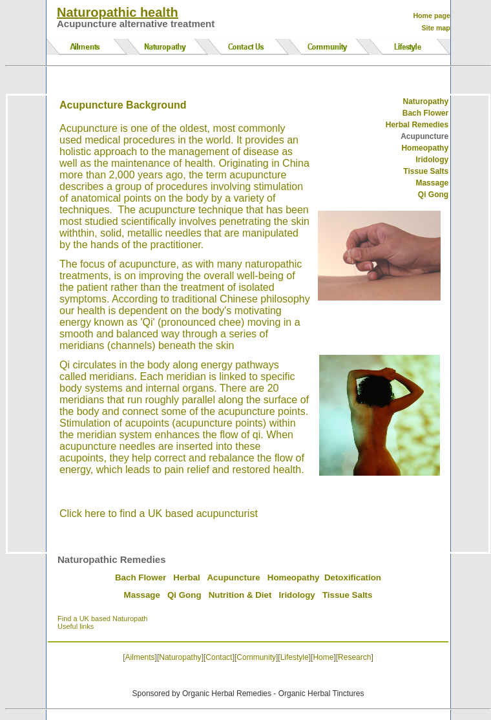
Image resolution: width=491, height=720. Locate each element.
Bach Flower (140, 577)
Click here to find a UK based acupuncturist (158, 513)
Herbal (186, 577)
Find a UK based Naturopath (102, 618)
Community (256, 657)
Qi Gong (184, 595)
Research (354, 657)
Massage (142, 595)
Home (323, 657)
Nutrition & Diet (240, 595)
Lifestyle (294, 657)
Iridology (297, 595)
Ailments (140, 657)
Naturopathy (425, 101)
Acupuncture (233, 577)
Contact (218, 657)
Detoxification (352, 577)
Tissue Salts (347, 595)
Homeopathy (424, 148)
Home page (431, 15)
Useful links (75, 626)
